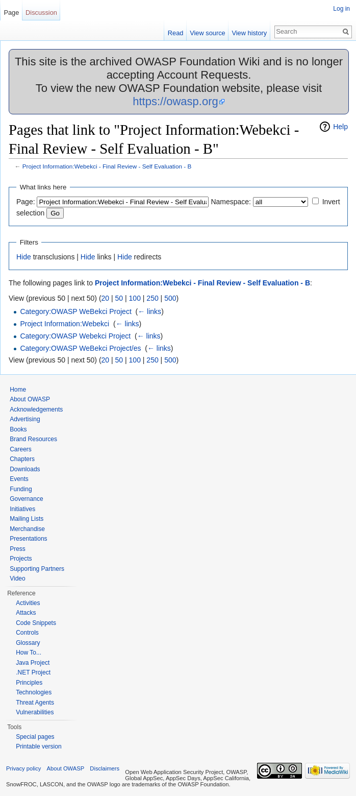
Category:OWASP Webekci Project (75, 336)
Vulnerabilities (35, 712)
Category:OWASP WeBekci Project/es (80, 348)
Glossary (28, 642)
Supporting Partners (37, 568)
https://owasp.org (175, 101)
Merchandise (27, 529)
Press (18, 548)
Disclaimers (104, 768)
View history (249, 33)
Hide (23, 257)
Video (17, 578)
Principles (29, 682)
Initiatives (22, 509)
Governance (26, 498)
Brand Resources (33, 439)
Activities (28, 603)
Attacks (26, 612)
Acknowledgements (36, 409)
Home (18, 389)
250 (152, 298)
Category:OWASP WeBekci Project (75, 311)
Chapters (22, 459)
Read (176, 33)
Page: (25, 202)
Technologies (34, 692)
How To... (28, 652)
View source (207, 33)
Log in (341, 8)
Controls (27, 632)
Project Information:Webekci (64, 324)
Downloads (25, 469)
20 (105, 298)
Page (11, 12)
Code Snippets (36, 622)
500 (170, 298)
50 (119, 298)
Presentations (28, 538)
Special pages (35, 736)
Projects (21, 558)
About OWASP (30, 399)
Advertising (25, 419)
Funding (21, 489)
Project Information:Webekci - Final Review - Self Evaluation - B (107, 166)
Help (340, 127)
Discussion (41, 12)
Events (19, 479)
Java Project (32, 662)
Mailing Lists (26, 518)
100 (135, 298)
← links (149, 311)
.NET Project (33, 672)
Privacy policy (23, 768)
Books (18, 429)
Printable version (38, 746)
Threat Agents (35, 702)
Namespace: (231, 202)
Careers (21, 449)
